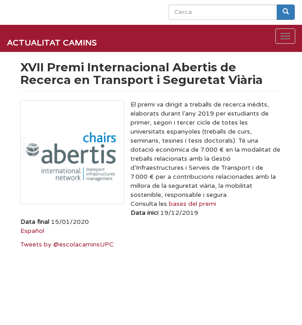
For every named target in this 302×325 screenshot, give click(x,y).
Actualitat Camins (52, 43)
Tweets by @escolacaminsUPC (67, 244)
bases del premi (192, 204)
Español (32, 231)
